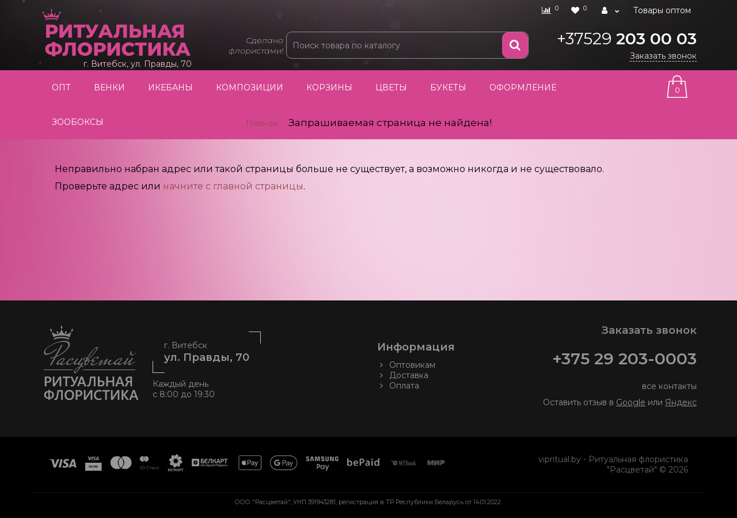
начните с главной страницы (233, 186)
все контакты (669, 386)
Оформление (522, 87)
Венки (109, 87)
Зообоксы (78, 122)
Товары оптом (662, 10)
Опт (61, 87)
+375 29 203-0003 (624, 358)
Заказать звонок (663, 56)
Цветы (391, 87)
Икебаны (170, 87)
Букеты (448, 87)
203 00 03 (627, 38)
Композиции (249, 87)
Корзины (329, 87)
